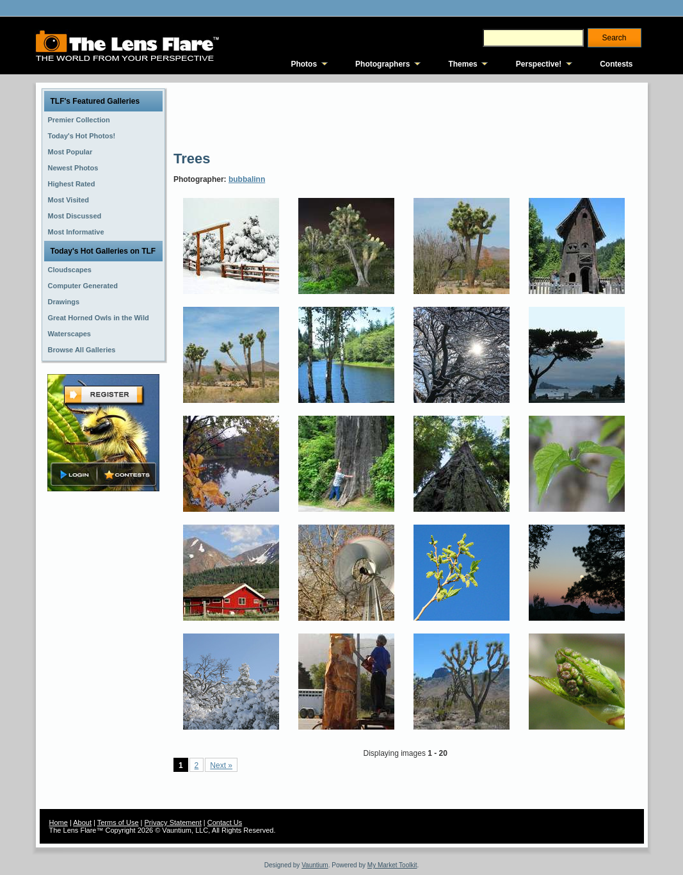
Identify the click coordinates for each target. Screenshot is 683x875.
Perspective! (538, 64)
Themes (462, 64)
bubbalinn (247, 179)
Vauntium (314, 865)
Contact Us (224, 822)
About (82, 822)
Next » (221, 765)
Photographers (382, 64)
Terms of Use (118, 822)
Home (58, 822)
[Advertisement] (406, 115)
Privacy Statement (173, 822)
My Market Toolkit (392, 865)
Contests (616, 64)
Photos (304, 64)
